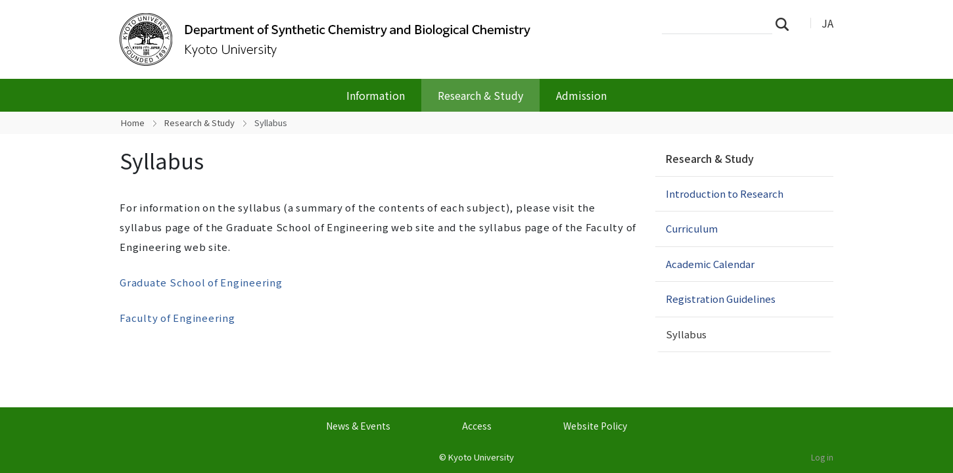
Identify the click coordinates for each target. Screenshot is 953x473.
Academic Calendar (710, 264)
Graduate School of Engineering (201, 282)
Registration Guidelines (721, 298)
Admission (581, 95)
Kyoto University (481, 457)
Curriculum (692, 228)
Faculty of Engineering (177, 318)
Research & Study (480, 95)
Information (375, 95)
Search (786, 23)
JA (827, 23)
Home (133, 122)
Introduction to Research (724, 193)
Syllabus (686, 334)
